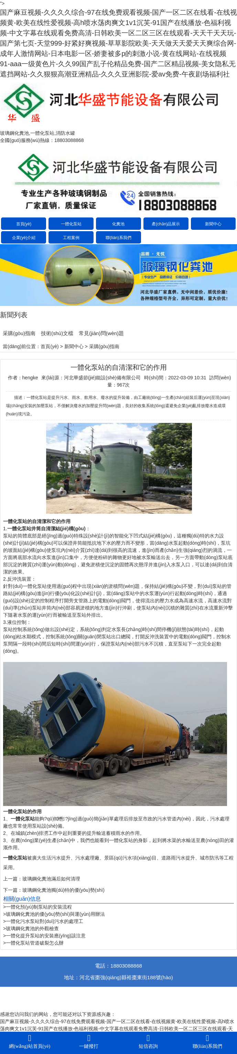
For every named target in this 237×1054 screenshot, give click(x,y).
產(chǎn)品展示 (166, 224)
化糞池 (118, 224)
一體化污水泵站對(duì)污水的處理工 (44, 921)
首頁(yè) (24, 224)
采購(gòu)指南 (19, 333)
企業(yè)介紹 (24, 237)
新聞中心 (213, 224)
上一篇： (12, 878)
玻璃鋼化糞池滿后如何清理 (51, 878)
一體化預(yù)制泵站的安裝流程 (39, 907)
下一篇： (12, 890)
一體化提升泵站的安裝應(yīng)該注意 (46, 935)
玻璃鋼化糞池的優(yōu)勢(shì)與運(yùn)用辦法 (55, 914)
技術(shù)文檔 (57, 333)
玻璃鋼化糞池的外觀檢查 (32, 928)
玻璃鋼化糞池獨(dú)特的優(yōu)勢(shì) (63, 890)
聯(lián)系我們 (118, 237)
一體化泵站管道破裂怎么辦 (35, 943)
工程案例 (71, 237)
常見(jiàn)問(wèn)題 (101, 333)
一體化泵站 (71, 224)
